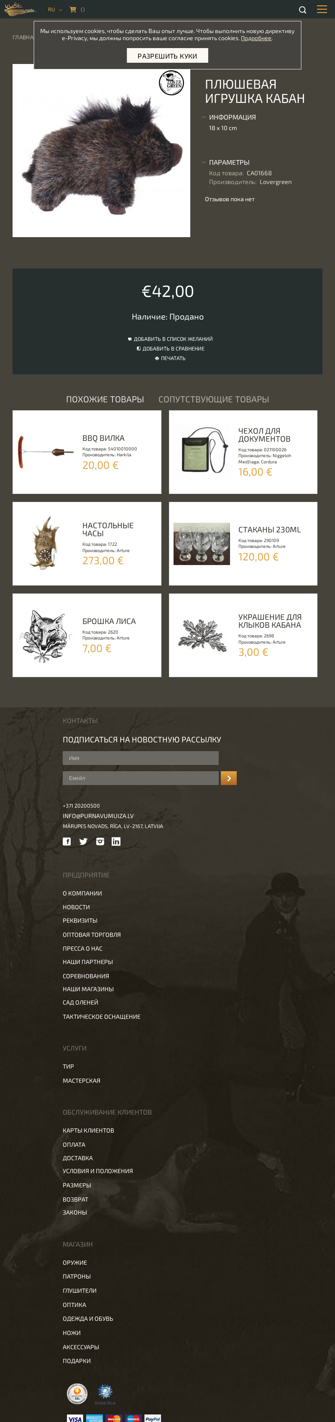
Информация (232, 117)
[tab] (260, 117)
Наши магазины (88, 988)
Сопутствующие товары (214, 399)
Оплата (74, 1144)
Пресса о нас (82, 948)
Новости (76, 906)
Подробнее (256, 37)
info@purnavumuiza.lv (98, 815)
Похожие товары (105, 399)
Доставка (78, 1157)
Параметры (229, 162)
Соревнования (86, 976)
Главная (25, 37)
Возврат (75, 1199)
